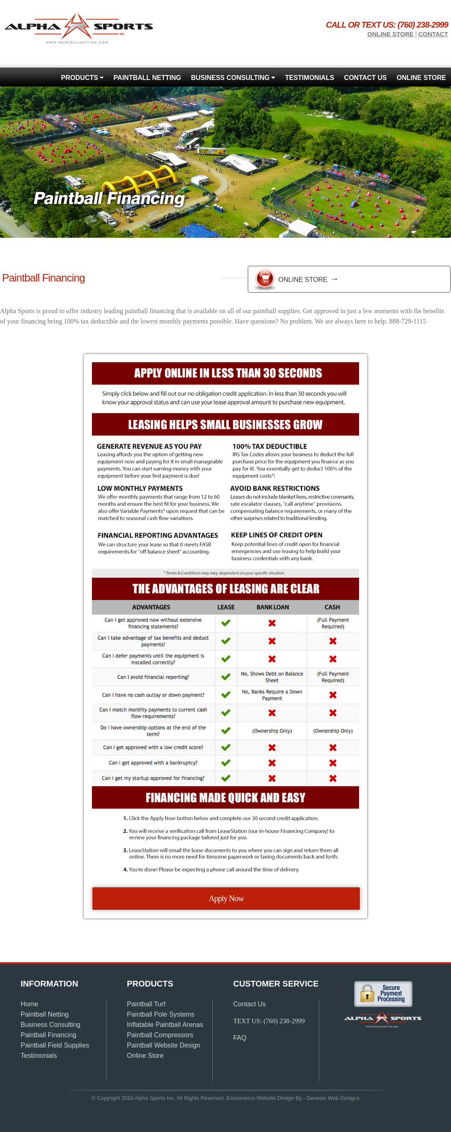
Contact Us (365, 77)
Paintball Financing (48, 1034)
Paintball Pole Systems (161, 1014)
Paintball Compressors (160, 1034)
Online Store (308, 279)
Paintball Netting (147, 77)
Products (82, 77)
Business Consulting (233, 77)
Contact (433, 33)
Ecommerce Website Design (260, 1098)
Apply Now (226, 898)
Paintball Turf (146, 1004)
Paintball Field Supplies (55, 1045)
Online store (390, 33)
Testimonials (309, 77)
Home (29, 1004)
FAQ (240, 1037)
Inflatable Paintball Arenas (165, 1024)
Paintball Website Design (163, 1045)
